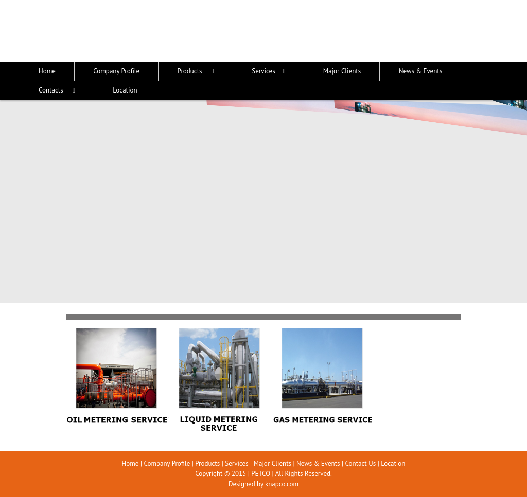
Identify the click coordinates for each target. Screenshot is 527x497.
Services (236, 463)
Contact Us (360, 463)
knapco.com (281, 484)
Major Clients (272, 463)
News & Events (318, 463)
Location (393, 463)
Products (207, 463)
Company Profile (167, 463)
